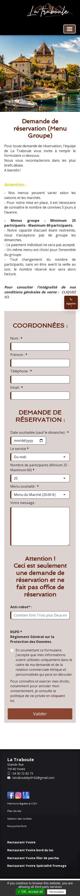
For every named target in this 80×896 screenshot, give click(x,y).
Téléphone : (21, 371)
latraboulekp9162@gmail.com (33, 778)
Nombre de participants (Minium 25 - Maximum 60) (39, 467)
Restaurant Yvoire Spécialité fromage (36, 866)
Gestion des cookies (19, 818)
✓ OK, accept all (30, 891)
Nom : (16, 338)
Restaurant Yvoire (21, 842)
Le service (19, 448)
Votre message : (23, 502)
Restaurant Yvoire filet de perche (33, 858)
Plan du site (14, 811)
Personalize (56, 891)
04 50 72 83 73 (23, 773)
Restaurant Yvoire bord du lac (30, 850)
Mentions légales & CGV (22, 803)
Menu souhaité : (24, 486)
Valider (40, 714)
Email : (16, 387)
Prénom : (18, 354)
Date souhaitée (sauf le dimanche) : (39, 432)
